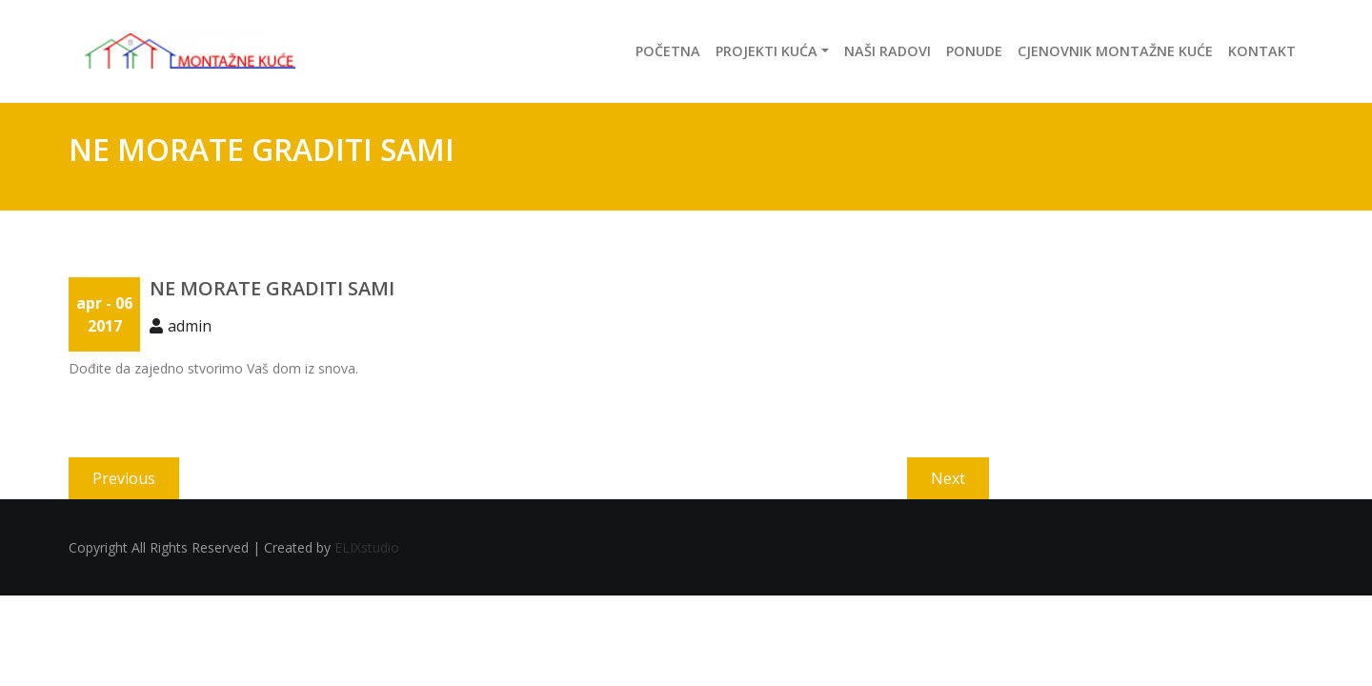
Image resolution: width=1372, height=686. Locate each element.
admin (190, 325)
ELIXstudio (366, 547)
